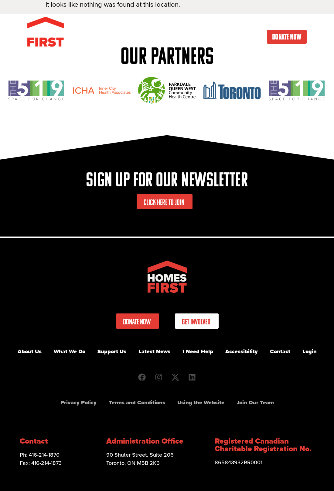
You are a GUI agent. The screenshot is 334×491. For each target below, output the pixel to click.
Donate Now (287, 37)
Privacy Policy (78, 402)
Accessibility (241, 351)
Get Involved (171, 23)
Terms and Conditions (137, 402)
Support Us (111, 351)
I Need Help (256, 23)
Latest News (215, 23)
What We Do (124, 23)
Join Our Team (255, 402)
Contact (291, 23)
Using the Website (200, 402)
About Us (83, 23)
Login (309, 351)
